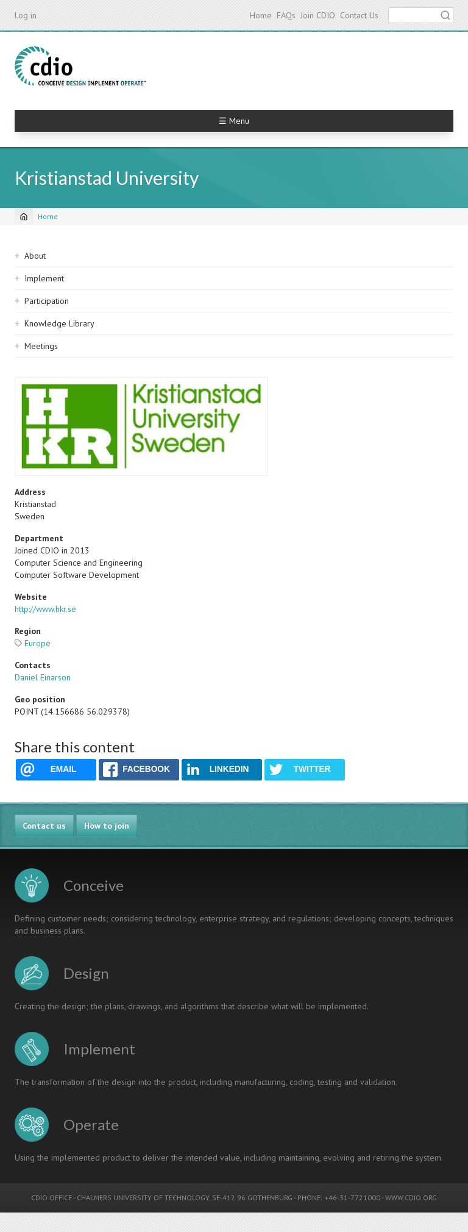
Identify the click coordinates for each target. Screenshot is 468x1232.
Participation (46, 300)
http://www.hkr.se (45, 608)
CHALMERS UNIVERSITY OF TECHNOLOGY (143, 1197)
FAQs (286, 15)
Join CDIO (317, 15)
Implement (44, 278)
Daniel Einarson (43, 677)
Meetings (41, 345)
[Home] (24, 216)
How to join (106, 825)
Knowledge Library (59, 323)
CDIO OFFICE (51, 1197)
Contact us (44, 825)
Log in (26, 15)
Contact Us (359, 15)
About (35, 255)
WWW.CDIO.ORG (411, 1197)
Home (261, 15)
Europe (37, 643)
